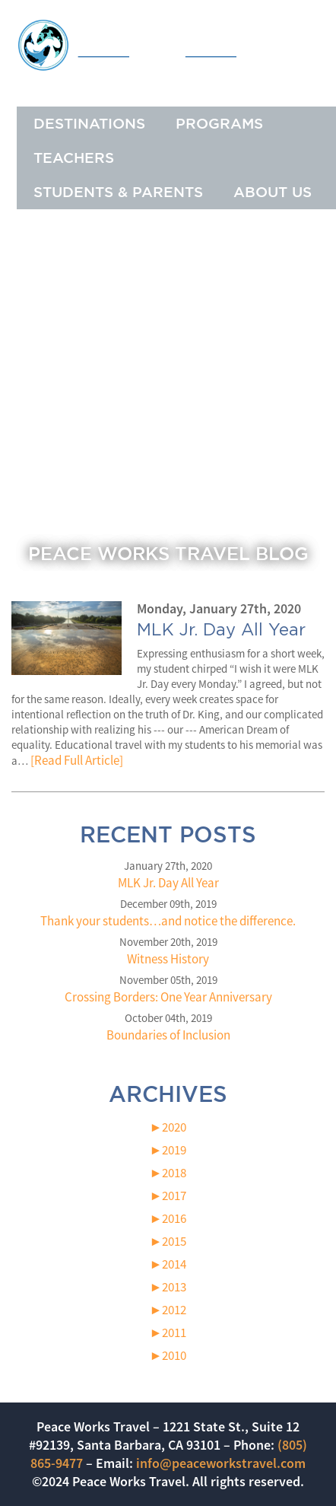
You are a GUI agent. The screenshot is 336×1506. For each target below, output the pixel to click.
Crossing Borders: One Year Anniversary (168, 997)
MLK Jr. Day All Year (168, 882)
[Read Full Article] (76, 760)
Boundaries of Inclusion (168, 1035)
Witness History (168, 958)
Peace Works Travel (168, 45)
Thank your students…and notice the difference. (168, 920)
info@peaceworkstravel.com (221, 1463)
